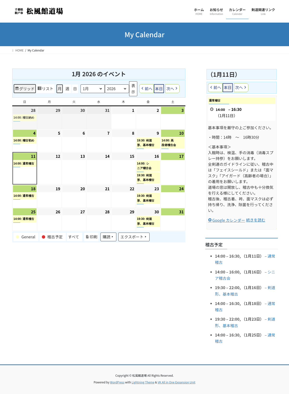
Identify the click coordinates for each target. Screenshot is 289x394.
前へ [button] (146, 89)
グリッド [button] (25, 89)
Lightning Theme (143, 382)
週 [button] (67, 88)
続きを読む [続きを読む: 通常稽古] (255, 220)
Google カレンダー (226, 220)
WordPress (117, 382)
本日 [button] (159, 88)
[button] (25, 237)
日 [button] (75, 88)
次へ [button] (172, 89)
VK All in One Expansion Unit (176, 382)
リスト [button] (45, 89)
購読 (108, 237)
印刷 (91, 237)
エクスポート (133, 237)
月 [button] (60, 88)
